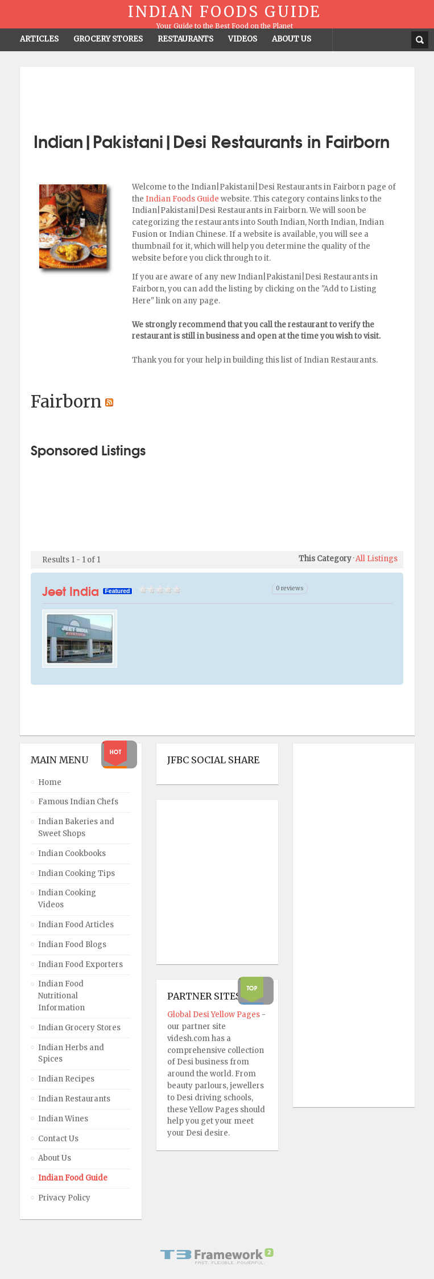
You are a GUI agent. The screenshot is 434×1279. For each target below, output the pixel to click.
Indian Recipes (66, 1079)
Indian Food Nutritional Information (61, 996)
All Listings (377, 559)
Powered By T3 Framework (217, 1256)
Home (49, 782)
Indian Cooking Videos (67, 899)
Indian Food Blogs (72, 944)
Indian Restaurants (74, 1099)
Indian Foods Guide (183, 199)
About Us (54, 1158)
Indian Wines (63, 1119)
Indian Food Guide (73, 1178)
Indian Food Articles (76, 925)
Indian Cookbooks (72, 853)
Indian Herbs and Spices (71, 1053)
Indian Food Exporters (80, 964)
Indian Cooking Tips (76, 873)
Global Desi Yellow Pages (214, 1014)
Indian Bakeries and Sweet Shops (76, 827)
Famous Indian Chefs (78, 802)
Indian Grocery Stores (79, 1028)
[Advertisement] (217, 95)
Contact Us (58, 1139)
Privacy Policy (64, 1198)
